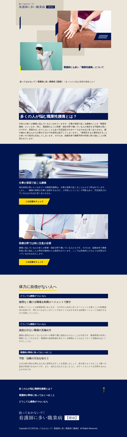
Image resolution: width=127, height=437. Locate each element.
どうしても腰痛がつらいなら (33, 296)
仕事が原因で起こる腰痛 (32, 182)
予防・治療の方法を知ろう (34, 358)
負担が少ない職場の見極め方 (35, 330)
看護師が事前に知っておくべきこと (36, 352)
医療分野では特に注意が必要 (35, 243)
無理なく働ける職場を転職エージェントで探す (45, 301)
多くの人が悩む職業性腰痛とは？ (35, 388)
